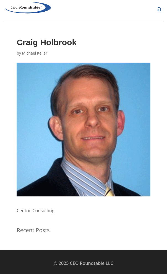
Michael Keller (34, 53)
